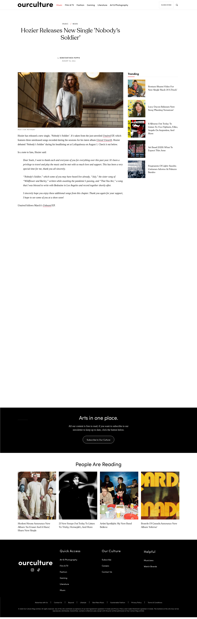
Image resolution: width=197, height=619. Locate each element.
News (75, 24)
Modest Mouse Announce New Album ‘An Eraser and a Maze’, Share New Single (34, 528)
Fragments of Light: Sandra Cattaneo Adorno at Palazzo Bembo (162, 169)
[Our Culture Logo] (35, 4)
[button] (176, 4)
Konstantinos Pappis (70, 58)
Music (65, 24)
